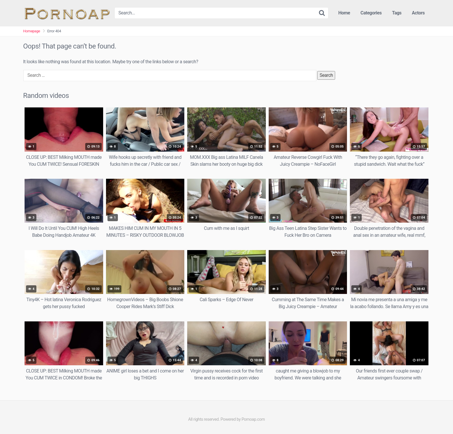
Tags (397, 13)
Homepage (31, 31)
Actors (418, 13)
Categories (371, 13)
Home (344, 13)
